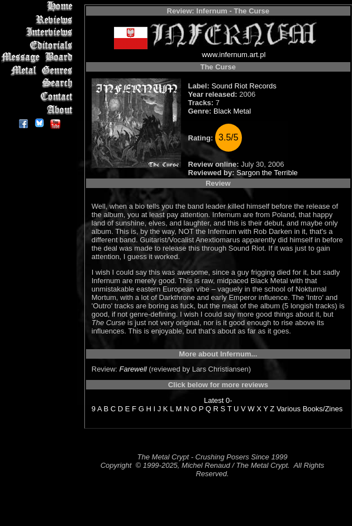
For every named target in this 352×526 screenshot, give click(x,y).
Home (39, 6)
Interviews (39, 32)
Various (289, 409)
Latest (213, 400)
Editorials (39, 45)
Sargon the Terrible (267, 172)
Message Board (39, 57)
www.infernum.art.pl (233, 54)
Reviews (39, 19)
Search (39, 83)
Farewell (133, 369)
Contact (39, 96)
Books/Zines (323, 409)
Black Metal (232, 111)
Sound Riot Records (243, 86)
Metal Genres (39, 70)
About (39, 109)
